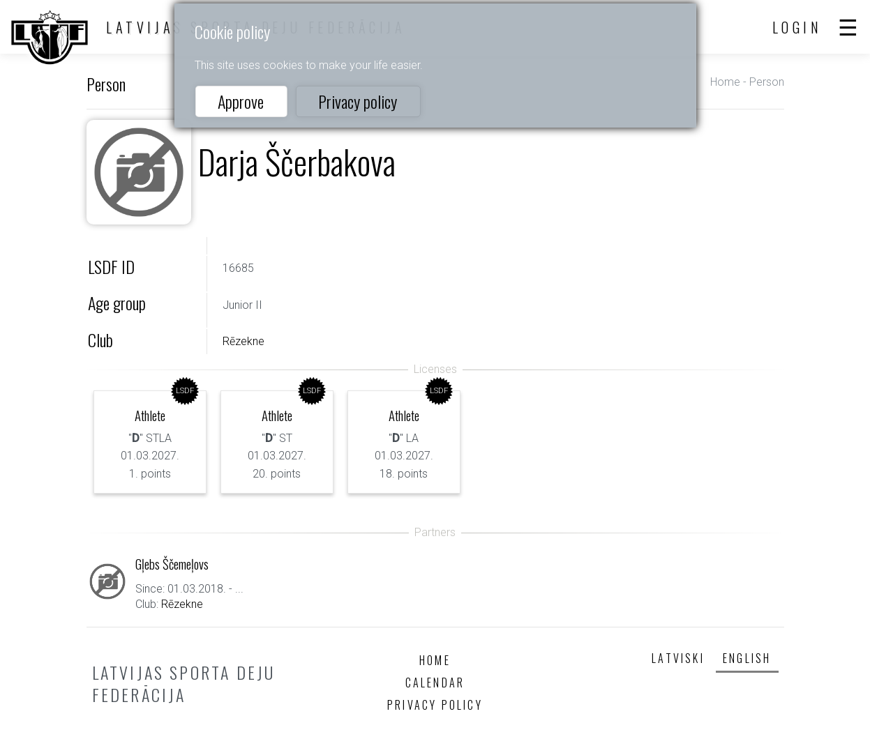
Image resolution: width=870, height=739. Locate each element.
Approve (241, 101)
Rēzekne (243, 341)
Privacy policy (357, 101)
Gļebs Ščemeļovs (172, 563)
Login (797, 27)
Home (725, 82)
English (747, 658)
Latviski (678, 658)
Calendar (435, 682)
